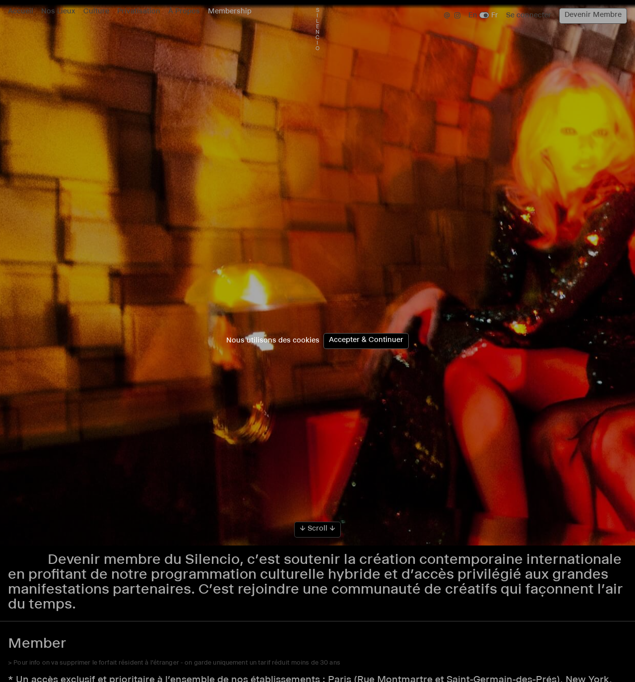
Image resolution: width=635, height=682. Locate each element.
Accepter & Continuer (366, 340)
